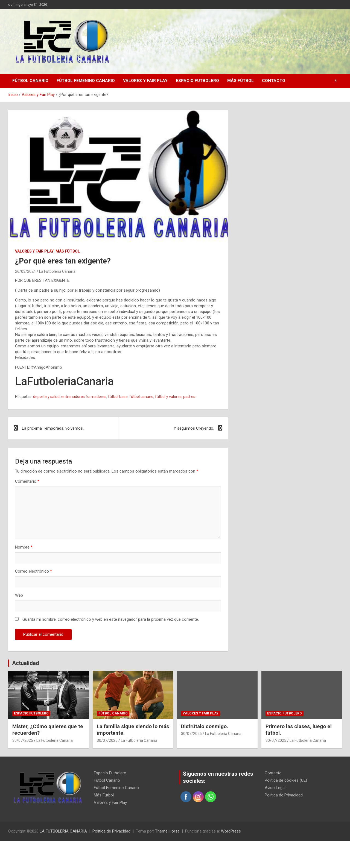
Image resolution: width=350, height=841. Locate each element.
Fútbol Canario (30, 80)
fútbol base (118, 396)
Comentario (27, 481)
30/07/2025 (22, 740)
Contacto (273, 80)
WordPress (231, 831)
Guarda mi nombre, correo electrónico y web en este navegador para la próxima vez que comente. (110, 619)
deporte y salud (46, 396)
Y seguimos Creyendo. (194, 428)
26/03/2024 (25, 271)
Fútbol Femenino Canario (86, 80)
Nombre (24, 547)
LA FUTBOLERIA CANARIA (63, 831)
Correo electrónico (33, 571)
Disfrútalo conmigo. (204, 726)
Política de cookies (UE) (286, 780)
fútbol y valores (168, 396)
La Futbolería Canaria (57, 271)
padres (189, 396)
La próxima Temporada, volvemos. (53, 428)
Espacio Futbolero (197, 80)
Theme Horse (167, 831)
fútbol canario (141, 396)
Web (19, 595)
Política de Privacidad (284, 795)
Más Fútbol (240, 80)
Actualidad (25, 663)
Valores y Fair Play (145, 80)
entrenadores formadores (83, 396)
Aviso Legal (275, 787)
